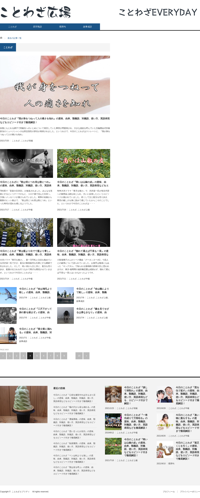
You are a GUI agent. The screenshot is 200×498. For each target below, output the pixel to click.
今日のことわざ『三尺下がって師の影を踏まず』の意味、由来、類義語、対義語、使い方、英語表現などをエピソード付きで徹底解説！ (35, 310)
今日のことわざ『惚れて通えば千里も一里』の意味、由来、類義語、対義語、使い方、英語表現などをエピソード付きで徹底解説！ (82, 253)
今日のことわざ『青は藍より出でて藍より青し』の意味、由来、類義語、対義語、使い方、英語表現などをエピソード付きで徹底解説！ (25, 253)
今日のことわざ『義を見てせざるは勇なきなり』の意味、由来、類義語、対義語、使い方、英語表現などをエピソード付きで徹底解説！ (92, 310)
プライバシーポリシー (190, 491)
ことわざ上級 (84, 210)
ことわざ (12, 26)
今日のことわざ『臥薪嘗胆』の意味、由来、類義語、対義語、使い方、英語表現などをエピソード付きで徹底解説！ (74, 446)
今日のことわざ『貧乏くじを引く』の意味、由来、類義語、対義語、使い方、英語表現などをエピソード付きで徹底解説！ (187, 450)
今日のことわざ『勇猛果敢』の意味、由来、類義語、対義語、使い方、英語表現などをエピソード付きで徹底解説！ (74, 422)
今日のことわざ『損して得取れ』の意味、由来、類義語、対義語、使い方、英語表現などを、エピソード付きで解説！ (136, 395)
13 (79, 356)
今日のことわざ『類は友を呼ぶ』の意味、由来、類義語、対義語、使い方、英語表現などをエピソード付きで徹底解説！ (74, 470)
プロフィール (169, 491)
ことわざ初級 (27, 141)
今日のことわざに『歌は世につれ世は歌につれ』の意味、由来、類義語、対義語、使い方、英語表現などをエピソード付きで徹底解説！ (25, 184)
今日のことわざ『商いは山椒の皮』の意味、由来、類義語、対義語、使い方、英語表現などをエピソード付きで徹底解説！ (82, 184)
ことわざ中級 (27, 210)
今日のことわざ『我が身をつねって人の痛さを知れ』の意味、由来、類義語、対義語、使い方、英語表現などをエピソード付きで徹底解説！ (55, 120)
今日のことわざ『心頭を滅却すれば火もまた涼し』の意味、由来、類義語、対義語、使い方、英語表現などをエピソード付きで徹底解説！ (74, 398)
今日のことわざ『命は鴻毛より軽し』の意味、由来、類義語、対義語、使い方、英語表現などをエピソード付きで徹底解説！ (35, 290)
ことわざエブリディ (22, 491)
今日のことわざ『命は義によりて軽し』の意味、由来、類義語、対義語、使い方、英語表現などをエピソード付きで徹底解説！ (92, 290)
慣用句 (62, 26)
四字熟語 (37, 26)
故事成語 (87, 26)
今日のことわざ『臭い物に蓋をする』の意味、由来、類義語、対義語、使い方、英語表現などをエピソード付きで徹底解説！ (187, 423)
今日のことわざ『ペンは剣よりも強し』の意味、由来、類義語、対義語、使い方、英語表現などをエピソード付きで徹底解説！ (74, 458)
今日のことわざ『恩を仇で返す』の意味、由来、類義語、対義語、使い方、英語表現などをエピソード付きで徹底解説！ (187, 395)
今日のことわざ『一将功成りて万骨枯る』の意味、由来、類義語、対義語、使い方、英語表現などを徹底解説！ (136, 421)
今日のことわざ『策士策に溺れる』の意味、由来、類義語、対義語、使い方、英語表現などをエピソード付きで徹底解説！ (35, 331)
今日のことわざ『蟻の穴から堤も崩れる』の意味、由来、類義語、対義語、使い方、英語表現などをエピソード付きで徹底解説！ (74, 410)
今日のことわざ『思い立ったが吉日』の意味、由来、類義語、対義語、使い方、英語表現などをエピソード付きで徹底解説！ (74, 434)
